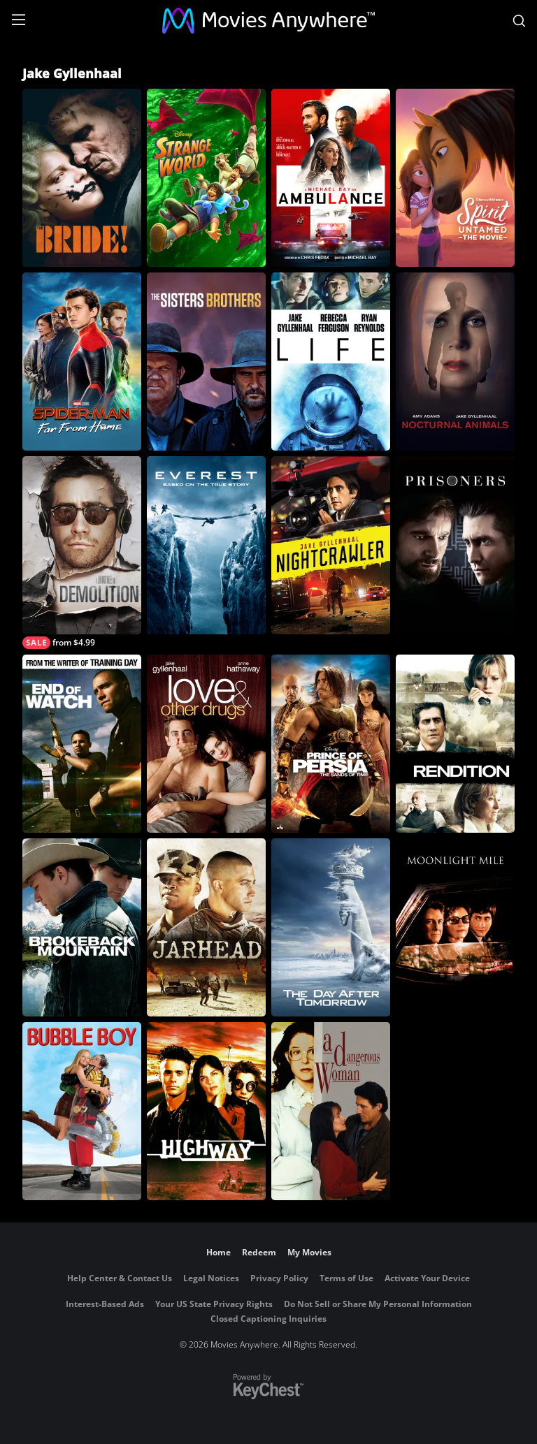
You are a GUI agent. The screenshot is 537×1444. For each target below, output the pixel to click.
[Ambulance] (330, 178)
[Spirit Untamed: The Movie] (455, 178)
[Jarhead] (206, 927)
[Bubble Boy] (81, 1111)
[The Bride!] (81, 178)
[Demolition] (81, 552)
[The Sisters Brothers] (206, 361)
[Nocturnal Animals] (455, 361)
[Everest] (206, 545)
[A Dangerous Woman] (330, 1111)
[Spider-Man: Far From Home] (81, 361)
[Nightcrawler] (330, 545)
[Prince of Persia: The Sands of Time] (330, 744)
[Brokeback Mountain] (81, 927)
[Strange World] (206, 178)
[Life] (330, 361)
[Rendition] (455, 744)
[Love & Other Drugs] (206, 744)
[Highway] (206, 1111)
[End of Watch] (81, 744)
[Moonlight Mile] (455, 927)
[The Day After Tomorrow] (330, 927)
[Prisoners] (455, 545)
